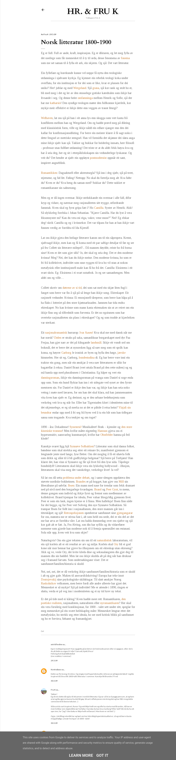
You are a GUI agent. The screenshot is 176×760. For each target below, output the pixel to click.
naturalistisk (104, 540)
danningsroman (50, 377)
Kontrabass (56, 669)
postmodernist (98, 157)
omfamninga (85, 98)
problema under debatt (76, 477)
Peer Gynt (112, 489)
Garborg (66, 352)
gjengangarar (125, 513)
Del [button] (42, 631)
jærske (121, 352)
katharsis (55, 103)
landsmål (96, 342)
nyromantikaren (109, 603)
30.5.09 (54, 681)
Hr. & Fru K (93, 11)
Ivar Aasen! (86, 332)
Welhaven (47, 118)
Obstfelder (106, 434)
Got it (102, 755)
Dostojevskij (48, 579)
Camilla (98, 207)
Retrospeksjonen (74, 513)
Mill (121, 481)
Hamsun (102, 430)
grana (95, 88)
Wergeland (79, 88)
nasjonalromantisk (56, 332)
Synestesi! (76, 427)
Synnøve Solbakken (82, 446)
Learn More (81, 755)
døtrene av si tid (72, 287)
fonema (125, 58)
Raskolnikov (48, 583)
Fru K (53, 690)
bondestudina (87, 357)
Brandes (81, 481)
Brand (97, 489)
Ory (116, 544)
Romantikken (49, 172)
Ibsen (71, 485)
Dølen (57, 337)
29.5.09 (54, 660)
